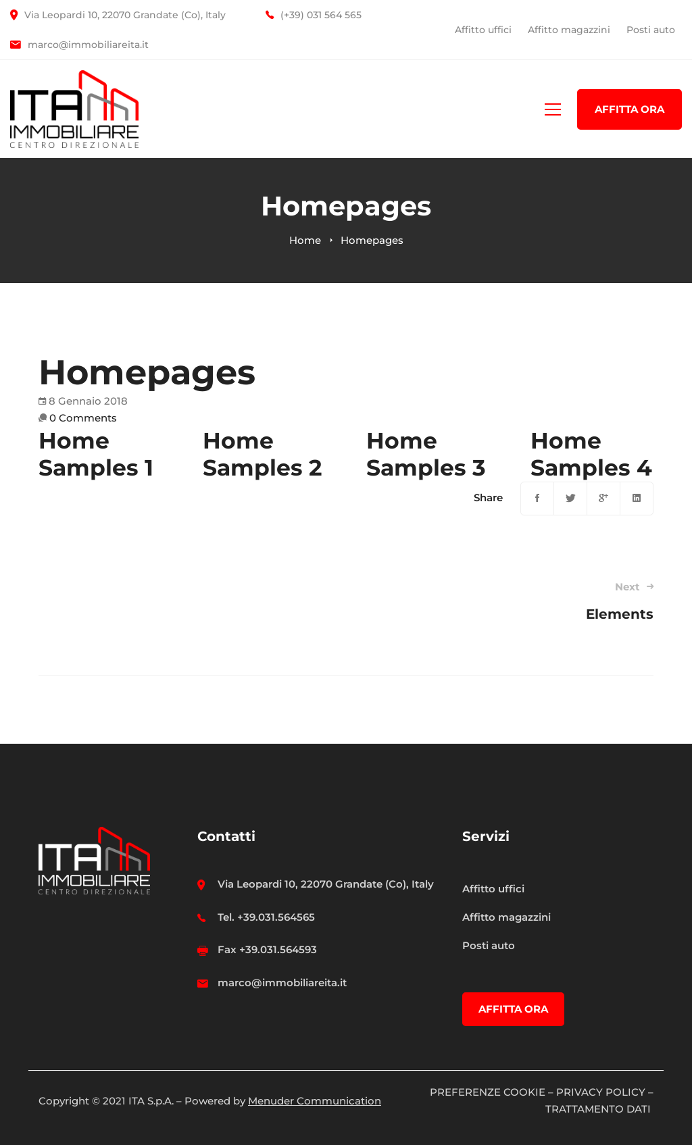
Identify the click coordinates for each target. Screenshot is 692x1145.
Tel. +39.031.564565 (266, 917)
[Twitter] (570, 498)
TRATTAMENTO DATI (599, 1108)
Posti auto (650, 30)
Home (305, 240)
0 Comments (83, 417)
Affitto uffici (483, 30)
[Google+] (603, 498)
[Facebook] (537, 498)
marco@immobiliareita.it (282, 982)
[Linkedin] (636, 498)
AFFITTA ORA (629, 109)
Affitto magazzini (569, 30)
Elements (511, 601)
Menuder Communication (314, 1100)
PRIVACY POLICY (600, 1092)
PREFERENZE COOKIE (487, 1092)
